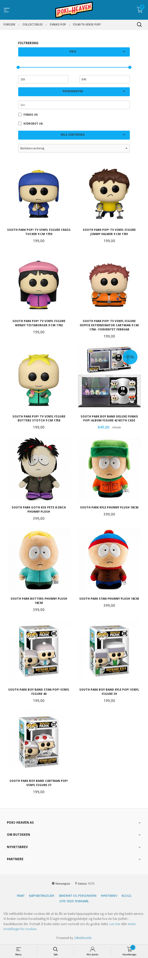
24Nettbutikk (83, 938)
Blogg (126, 896)
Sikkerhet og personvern (77, 896)
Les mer (115, 924)
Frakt (20, 896)
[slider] (18, 67)
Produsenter (73, 91)
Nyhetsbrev (109, 896)
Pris (73, 51)
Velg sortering (73, 134)
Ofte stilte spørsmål (74, 901)
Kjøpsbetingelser (41, 896)
